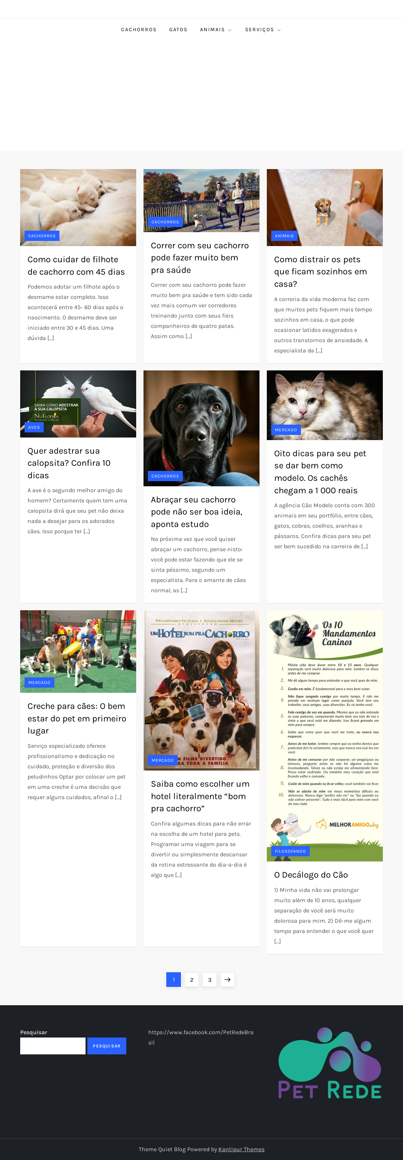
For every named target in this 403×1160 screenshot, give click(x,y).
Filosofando (290, 851)
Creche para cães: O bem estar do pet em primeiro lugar (77, 718)
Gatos (178, 29)
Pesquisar (33, 1032)
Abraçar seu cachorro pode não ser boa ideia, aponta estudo (196, 511)
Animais (216, 29)
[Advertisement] (201, 95)
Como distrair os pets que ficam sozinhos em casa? (320, 271)
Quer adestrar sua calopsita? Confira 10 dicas (69, 463)
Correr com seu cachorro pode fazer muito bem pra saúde (200, 257)
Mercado (286, 429)
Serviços (263, 29)
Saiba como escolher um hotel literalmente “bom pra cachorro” (200, 796)
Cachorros (139, 29)
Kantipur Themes (241, 1149)
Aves (34, 427)
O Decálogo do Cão (311, 875)
